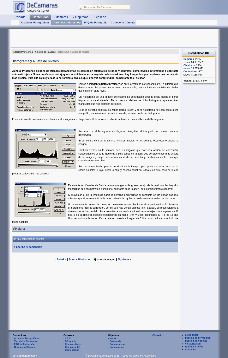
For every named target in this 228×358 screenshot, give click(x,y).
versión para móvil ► (25, 355)
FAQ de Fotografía (95, 22)
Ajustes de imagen (104, 259)
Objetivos (189, 65)
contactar (190, 349)
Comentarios (72, 350)
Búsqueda (70, 341)
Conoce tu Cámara (123, 22)
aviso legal (191, 335)
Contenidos (190, 71)
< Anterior (60, 259)
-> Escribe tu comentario (27, 247)
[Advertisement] (86, 38)
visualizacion (193, 343)
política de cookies (196, 340)
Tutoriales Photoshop (66, 22)
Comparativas (72, 344)
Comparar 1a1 (73, 347)
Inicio (68, 338)
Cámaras (188, 59)
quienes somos (194, 346)
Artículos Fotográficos (35, 22)
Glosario (157, 335)
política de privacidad (198, 337)
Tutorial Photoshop (80, 259)
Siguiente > (124, 259)
